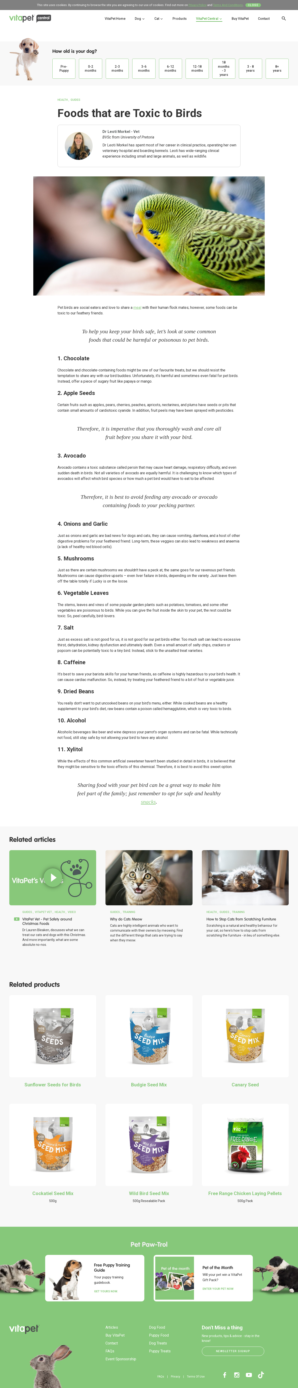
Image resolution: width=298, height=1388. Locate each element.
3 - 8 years (250, 69)
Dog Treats (158, 1343)
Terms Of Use (196, 1376)
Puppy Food (159, 1335)
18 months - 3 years (224, 69)
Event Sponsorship (120, 1359)
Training (129, 912)
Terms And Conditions (228, 5)
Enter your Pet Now (218, 1288)
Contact (264, 18)
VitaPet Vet (43, 912)
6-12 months (170, 69)
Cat (158, 18)
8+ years (277, 69)
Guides (75, 99)
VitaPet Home (115, 18)
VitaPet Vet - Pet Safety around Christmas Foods (47, 921)
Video (72, 912)
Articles (111, 1327)
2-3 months (117, 69)
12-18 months (197, 69)
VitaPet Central (209, 18)
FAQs (109, 1351)
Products (180, 18)
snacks (148, 802)
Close (253, 5)
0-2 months (90, 69)
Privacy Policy (198, 5)
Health (63, 99)
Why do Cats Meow (126, 919)
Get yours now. (106, 1291)
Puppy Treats (160, 1351)
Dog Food (157, 1327)
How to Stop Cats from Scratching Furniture (241, 919)
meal (137, 307)
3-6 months (144, 69)
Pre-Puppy (64, 69)
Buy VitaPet (240, 18)
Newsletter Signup (233, 1351)
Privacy (175, 1376)
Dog (140, 18)
